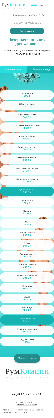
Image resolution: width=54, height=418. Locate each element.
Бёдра (27, 299)
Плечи (27, 245)
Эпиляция (31, 50)
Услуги (19, 50)
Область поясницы (27, 277)
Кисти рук (27, 309)
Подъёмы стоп (27, 342)
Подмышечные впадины (27, 127)
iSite (36, 402)
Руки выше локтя (27, 117)
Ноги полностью (27, 320)
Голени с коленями (27, 331)
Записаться (27, 31)
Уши (27, 224)
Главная (8, 50)
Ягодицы (27, 288)
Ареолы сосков (27, 138)
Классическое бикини (27, 170)
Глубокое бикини (27, 159)
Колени (27, 213)
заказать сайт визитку (27, 405)
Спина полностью (27, 266)
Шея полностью (27, 234)
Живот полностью (27, 149)
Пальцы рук (27, 95)
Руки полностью (27, 192)
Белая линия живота (27, 181)
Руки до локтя (27, 256)
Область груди (27, 106)
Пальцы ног (27, 202)
